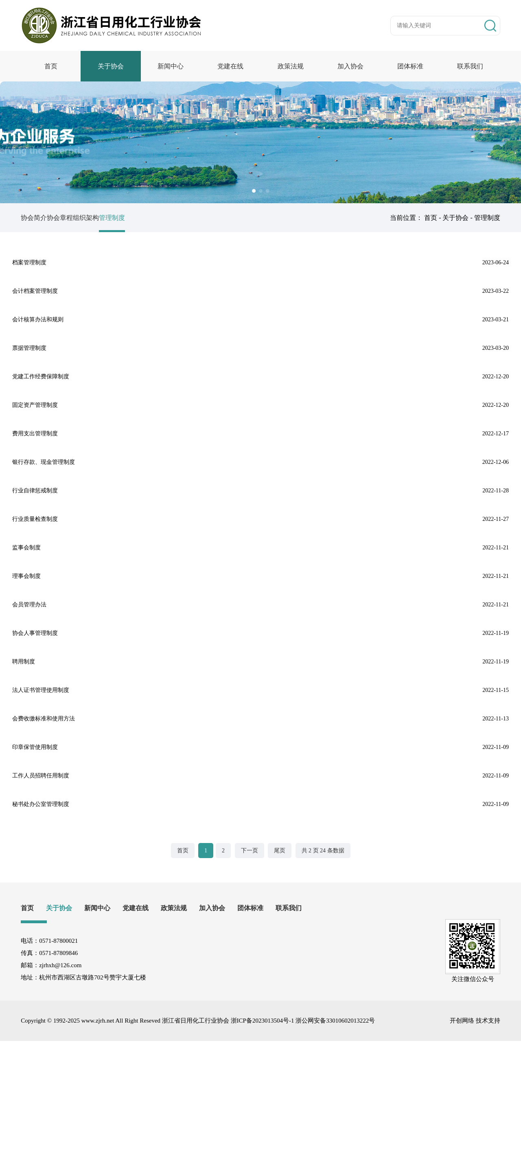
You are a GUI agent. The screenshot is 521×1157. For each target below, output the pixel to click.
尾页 (279, 967)
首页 (50, 66)
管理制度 (149, 217)
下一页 (249, 967)
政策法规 (291, 66)
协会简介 (34, 217)
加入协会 (350, 66)
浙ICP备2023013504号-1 (262, 1136)
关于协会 (111, 66)
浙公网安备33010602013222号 (335, 1136)
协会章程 (72, 217)
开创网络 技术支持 (475, 1136)
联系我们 (470, 66)
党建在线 (230, 66)
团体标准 (410, 66)
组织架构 (110, 217)
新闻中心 (171, 66)
